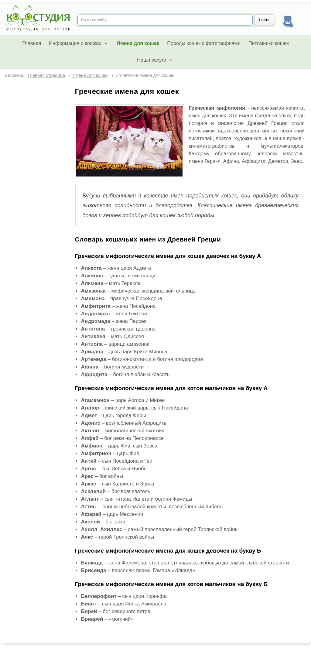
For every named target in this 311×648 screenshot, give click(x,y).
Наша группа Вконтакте (288, 20)
